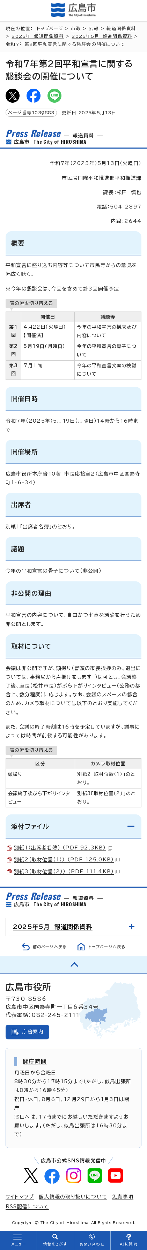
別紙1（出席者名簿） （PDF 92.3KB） (63, 847)
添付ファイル (30, 826)
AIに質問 (129, 1244)
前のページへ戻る (50, 947)
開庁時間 (35, 1061)
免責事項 (122, 1196)
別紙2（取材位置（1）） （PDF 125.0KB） (67, 859)
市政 (76, 28)
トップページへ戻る (107, 947)
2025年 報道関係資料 (38, 36)
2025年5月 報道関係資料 (102, 36)
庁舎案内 (33, 1031)
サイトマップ (20, 1196)
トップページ (50, 28)
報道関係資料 (121, 28)
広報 (93, 28)
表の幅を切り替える (31, 303)
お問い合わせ (92, 1244)
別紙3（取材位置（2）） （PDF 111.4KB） (67, 871)
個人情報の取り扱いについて (73, 1196)
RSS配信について (27, 1206)
